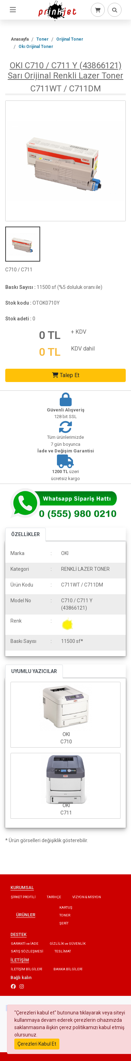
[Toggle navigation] (13, 10)
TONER (64, 915)
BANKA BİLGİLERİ (67, 969)
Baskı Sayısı (23, 641)
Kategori (19, 569)
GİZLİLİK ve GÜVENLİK (68, 943)
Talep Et (65, 375)
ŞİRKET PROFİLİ (23, 897)
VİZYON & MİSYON (86, 897)
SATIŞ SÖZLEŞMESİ (27, 951)
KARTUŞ (65, 907)
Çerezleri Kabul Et (36, 1044)
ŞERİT (63, 923)
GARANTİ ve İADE (24, 943)
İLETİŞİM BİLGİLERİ (26, 969)
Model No (20, 600)
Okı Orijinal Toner (36, 46)
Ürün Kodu (21, 585)
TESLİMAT (62, 951)
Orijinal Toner (69, 39)
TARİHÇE (54, 897)
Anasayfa (20, 39)
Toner (42, 39)
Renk (16, 621)
